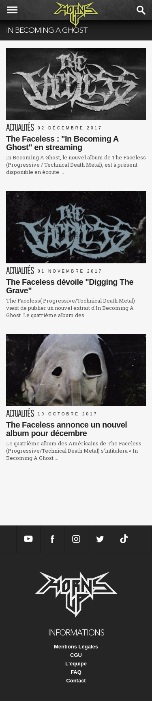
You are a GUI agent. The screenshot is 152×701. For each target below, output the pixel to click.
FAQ (76, 672)
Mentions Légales (76, 647)
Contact (76, 681)
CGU (76, 655)
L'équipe (76, 664)
